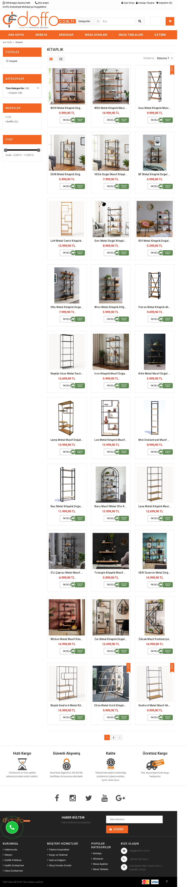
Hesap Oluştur (145, 2)
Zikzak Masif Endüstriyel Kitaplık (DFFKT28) (155, 639)
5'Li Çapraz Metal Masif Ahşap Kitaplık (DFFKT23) (68, 572)
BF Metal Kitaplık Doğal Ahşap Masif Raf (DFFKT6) (155, 174)
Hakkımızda (11, 849)
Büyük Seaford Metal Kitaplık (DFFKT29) (68, 705)
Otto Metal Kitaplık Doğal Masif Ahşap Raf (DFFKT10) (68, 307)
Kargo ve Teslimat (58, 854)
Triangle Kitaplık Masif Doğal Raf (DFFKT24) (111, 572)
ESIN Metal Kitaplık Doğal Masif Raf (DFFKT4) (68, 174)
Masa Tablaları (100, 869)
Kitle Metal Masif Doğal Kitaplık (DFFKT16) (155, 373)
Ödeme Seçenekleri (59, 849)
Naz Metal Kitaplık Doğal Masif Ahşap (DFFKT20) (68, 506)
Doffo (9, 121)
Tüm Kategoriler (15, 88)
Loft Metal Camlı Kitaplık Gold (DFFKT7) (68, 240)
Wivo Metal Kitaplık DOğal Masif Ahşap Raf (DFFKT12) (111, 307)
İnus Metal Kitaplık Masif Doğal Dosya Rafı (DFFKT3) (155, 108)
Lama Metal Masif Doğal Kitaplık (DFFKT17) (68, 439)
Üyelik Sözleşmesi (14, 865)
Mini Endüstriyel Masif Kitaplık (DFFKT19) (155, 439)
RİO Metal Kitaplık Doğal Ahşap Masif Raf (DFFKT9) (155, 240)
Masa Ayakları (100, 864)
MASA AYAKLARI (96, 34)
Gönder (118, 829)
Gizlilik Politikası (13, 860)
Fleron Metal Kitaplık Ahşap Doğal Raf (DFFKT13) (155, 307)
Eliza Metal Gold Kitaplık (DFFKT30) (111, 705)
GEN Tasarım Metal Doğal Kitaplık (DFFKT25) (155, 572)
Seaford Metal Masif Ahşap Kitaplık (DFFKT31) (155, 705)
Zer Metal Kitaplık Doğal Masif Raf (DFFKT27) (111, 639)
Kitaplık (11, 61)
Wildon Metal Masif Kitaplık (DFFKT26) (68, 639)
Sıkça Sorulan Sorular (60, 865)
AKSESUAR (66, 34)
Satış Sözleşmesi (14, 870)
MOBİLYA (41, 34)
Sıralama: (148, 58)
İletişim (160, 34)
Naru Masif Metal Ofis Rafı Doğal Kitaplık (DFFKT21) (111, 506)
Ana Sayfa (16, 34)
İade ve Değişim (57, 860)
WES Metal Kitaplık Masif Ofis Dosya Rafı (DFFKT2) (111, 108)
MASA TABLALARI (131, 34)
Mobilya (97, 853)
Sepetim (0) (164, 2)
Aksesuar (98, 858)
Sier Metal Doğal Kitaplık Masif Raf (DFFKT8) (111, 240)
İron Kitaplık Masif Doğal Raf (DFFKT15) (111, 373)
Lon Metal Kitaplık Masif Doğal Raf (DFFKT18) (111, 439)
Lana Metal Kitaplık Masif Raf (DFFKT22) (155, 506)
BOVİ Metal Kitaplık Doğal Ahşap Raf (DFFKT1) (68, 108)
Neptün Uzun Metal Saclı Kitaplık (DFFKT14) (68, 373)
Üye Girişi (127, 2)
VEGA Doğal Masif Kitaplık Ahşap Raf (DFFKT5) (111, 174)
